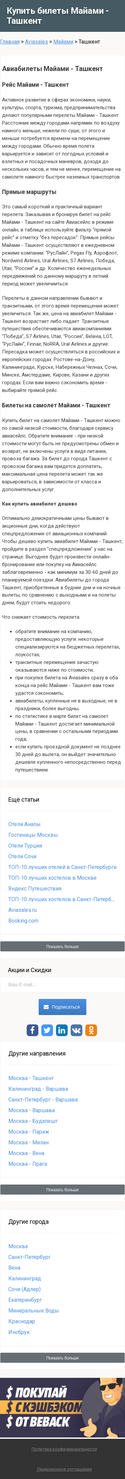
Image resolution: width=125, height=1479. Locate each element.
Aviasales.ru (22, 910)
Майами (63, 42)
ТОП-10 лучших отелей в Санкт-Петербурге (62, 867)
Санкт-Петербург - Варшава (43, 1099)
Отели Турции (25, 846)
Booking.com (23, 921)
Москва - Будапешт (33, 1121)
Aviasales (36, 42)
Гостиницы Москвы (33, 835)
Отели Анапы (24, 824)
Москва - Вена (26, 1153)
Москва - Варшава (31, 1110)
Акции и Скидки (29, 969)
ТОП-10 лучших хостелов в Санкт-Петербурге (65, 899)
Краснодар (21, 1321)
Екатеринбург (25, 1300)
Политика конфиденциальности (64, 1449)
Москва (18, 1246)
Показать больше (62, 946)
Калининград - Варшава (38, 1089)
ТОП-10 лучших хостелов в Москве (52, 878)
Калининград (24, 1278)
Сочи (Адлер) (24, 1289)
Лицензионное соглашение (64, 1469)
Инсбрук (19, 1332)
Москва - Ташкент (31, 1078)
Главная (10, 42)
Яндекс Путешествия (34, 888)
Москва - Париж (28, 1132)
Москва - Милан (28, 1142)
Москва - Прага (27, 1164)
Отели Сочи (22, 856)
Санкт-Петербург (29, 1257)
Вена (14, 1268)
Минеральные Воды (33, 1310)
